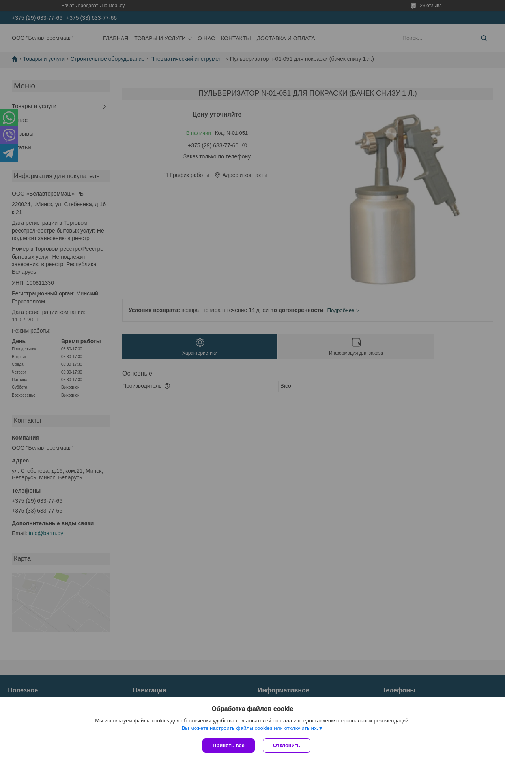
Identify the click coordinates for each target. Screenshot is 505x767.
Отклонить (286, 745)
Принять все (229, 745)
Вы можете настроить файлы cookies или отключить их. (249, 728)
